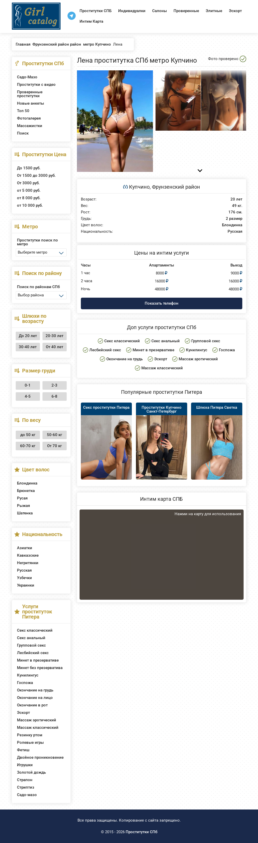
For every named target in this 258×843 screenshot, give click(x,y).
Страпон (24, 780)
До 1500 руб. (28, 168)
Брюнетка (26, 490)
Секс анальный (31, 638)
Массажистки (29, 125)
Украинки (25, 585)
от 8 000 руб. (28, 198)
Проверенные (186, 11)
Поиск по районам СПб (38, 287)
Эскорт (235, 11)
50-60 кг (54, 434)
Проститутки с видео (36, 84)
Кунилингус (27, 675)
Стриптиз (25, 787)
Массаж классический (37, 727)
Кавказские (28, 555)
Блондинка (27, 483)
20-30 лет (54, 335)
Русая (22, 498)
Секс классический (35, 630)
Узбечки (24, 577)
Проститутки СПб (141, 832)
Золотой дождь (31, 772)
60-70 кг (27, 446)
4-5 (28, 396)
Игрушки (25, 765)
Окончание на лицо (35, 697)
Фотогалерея (29, 118)
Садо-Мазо (27, 77)
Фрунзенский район (176, 187)
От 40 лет (54, 347)
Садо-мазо (27, 794)
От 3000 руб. (28, 183)
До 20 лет (28, 335)
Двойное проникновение (40, 757)
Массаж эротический (36, 720)
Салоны (159, 11)
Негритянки (27, 563)
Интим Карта (91, 21)
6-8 (54, 396)
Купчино (139, 187)
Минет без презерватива (40, 667)
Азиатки (24, 548)
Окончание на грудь (35, 690)
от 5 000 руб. (28, 190)
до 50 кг (27, 434)
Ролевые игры (30, 742)
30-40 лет (28, 347)
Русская (24, 570)
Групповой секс (31, 645)
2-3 (54, 385)
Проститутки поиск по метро (37, 242)
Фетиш (23, 750)
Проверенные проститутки (29, 94)
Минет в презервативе (38, 660)
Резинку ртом (29, 735)
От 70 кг (54, 446)
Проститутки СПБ (95, 11)
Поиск (23, 133)
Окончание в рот (32, 705)
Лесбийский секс (33, 652)
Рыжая (23, 505)
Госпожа (25, 682)
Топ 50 (23, 110)
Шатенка (25, 513)
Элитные (214, 11)
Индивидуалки (131, 11)
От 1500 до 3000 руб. (36, 175)
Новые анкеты (30, 103)
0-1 (28, 385)
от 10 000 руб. (30, 205)
